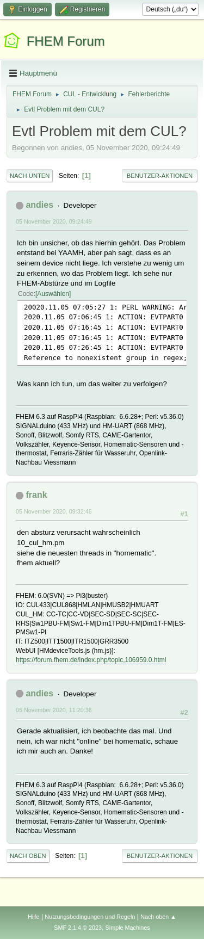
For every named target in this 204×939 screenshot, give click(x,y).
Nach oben (28, 855)
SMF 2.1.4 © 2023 (78, 927)
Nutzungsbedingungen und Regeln (90, 916)
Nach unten (30, 175)
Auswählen (53, 294)
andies (39, 204)
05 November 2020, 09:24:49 (54, 221)
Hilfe (34, 916)
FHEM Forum (66, 41)
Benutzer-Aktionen (160, 175)
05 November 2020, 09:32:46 (54, 511)
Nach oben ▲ (158, 916)
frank (36, 494)
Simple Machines (128, 927)
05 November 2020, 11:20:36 (54, 710)
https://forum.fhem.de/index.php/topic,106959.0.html (91, 660)
